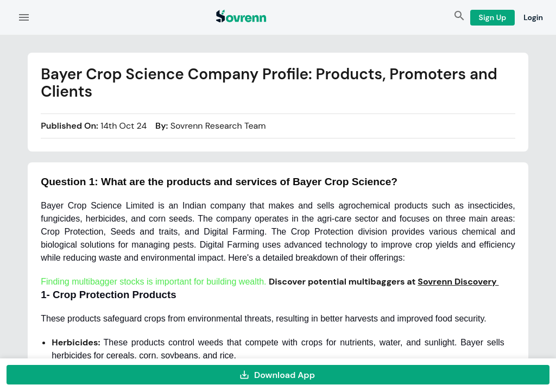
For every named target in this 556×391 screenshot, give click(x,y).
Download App (278, 374)
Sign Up (492, 18)
